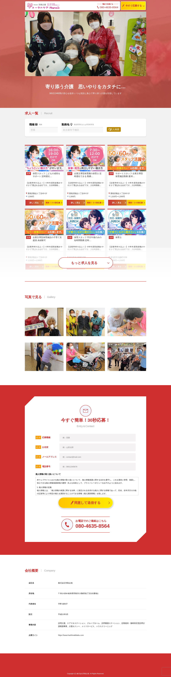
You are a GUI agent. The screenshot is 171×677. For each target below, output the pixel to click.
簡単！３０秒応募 (53, 203)
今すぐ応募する (131, 5)
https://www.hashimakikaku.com (71, 635)
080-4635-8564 (107, 7)
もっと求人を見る (84, 263)
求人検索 (117, 129)
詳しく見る (34, 203)
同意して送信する (86, 503)
